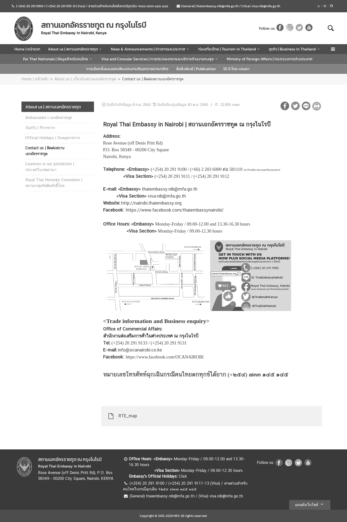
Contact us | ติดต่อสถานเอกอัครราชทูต (152, 79)
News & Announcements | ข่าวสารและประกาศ (150, 49)
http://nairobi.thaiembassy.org (151, 203)
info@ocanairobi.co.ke (140, 349)
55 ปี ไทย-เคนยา (236, 69)
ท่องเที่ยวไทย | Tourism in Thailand (229, 49)
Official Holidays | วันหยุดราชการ (52, 138)
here (192, 476)
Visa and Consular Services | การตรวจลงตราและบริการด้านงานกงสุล (160, 59)
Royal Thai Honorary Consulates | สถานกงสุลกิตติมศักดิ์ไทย (53, 183)
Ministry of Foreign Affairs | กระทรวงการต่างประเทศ (269, 59)
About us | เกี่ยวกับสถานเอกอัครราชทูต (85, 79)
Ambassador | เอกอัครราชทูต (48, 117)
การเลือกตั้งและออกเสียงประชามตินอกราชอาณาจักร (127, 69)
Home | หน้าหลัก (34, 79)
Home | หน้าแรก (27, 49)
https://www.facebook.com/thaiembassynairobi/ (175, 210)
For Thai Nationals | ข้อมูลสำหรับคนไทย (58, 59)
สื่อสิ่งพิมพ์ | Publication (196, 69)
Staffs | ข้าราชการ (40, 127)
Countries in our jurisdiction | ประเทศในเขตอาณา (49, 167)
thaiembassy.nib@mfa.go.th (169, 189)
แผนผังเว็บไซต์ (310, 504)
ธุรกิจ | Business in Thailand (295, 49)
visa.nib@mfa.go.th (167, 196)
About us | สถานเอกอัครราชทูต (75, 49)
